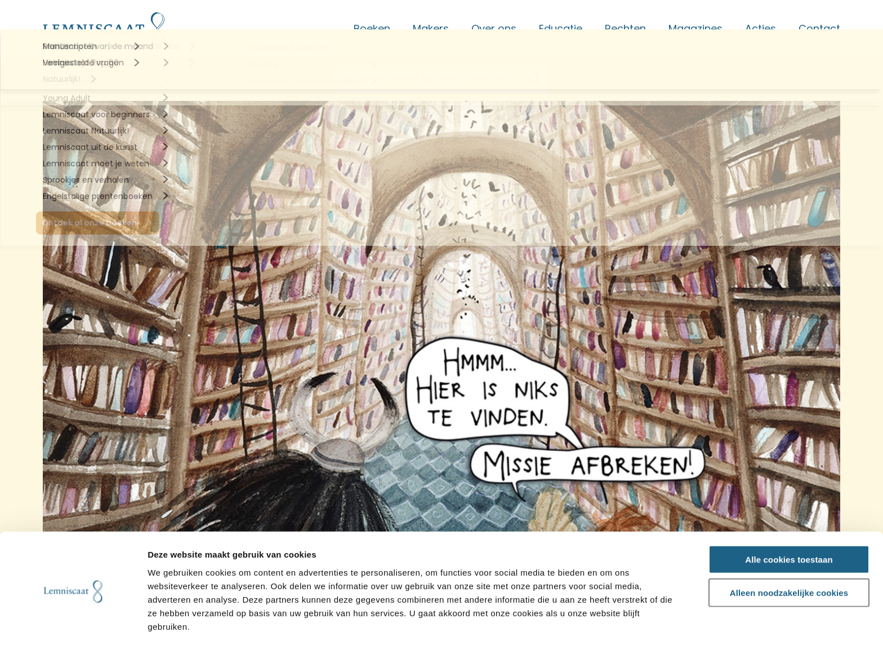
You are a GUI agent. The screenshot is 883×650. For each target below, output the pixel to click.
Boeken (372, 28)
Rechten (625, 28)
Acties (760, 28)
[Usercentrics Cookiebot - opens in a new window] (73, 628)
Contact (819, 28)
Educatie (560, 28)
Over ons (493, 28)
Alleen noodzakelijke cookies (789, 557)
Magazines (695, 28)
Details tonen (608, 628)
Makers (431, 28)
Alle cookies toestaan (789, 524)
